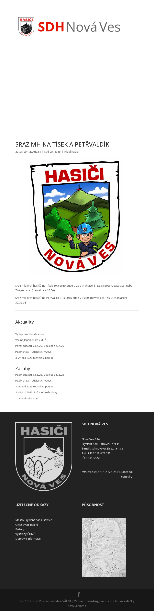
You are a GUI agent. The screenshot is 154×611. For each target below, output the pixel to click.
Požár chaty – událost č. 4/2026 (33, 351)
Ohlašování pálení (26, 525)
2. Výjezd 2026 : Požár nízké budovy (36, 392)
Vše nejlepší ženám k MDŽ (30, 340)
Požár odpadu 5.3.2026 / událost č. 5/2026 (39, 346)
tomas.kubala (32, 151)
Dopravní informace (28, 538)
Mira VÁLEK (63, 601)
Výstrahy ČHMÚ (25, 534)
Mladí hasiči (71, 151)
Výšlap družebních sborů (30, 334)
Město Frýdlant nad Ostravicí (33, 520)
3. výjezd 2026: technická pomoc (34, 358)
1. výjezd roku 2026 (26, 398)
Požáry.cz (21, 529)
